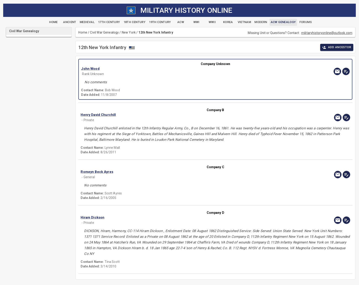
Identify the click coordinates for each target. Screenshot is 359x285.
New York (129, 32)
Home (82, 32)
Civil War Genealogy (104, 32)
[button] (175, 68)
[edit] (346, 71)
